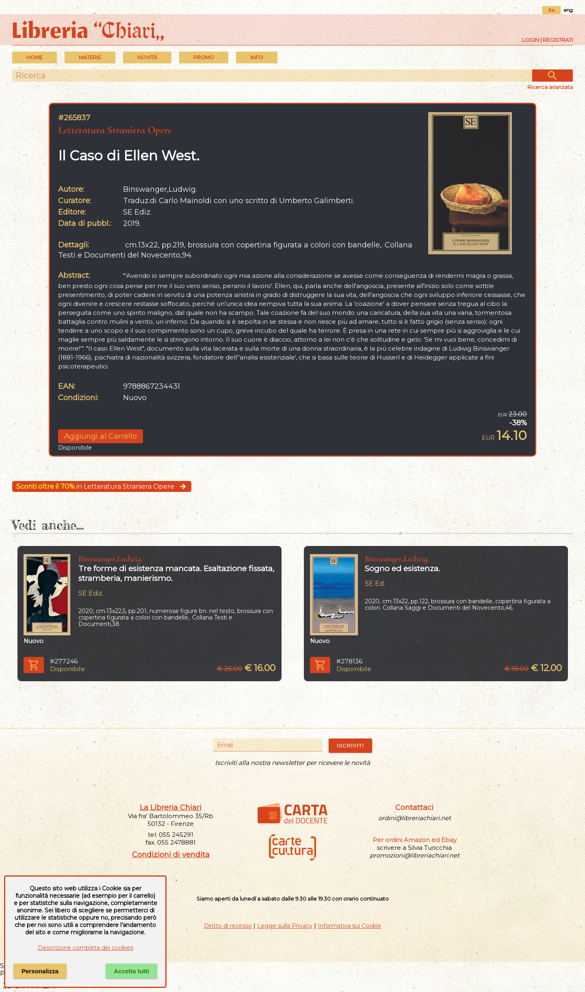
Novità (147, 57)
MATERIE (90, 57)
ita (551, 10)
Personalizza (40, 971)
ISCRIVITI (350, 746)
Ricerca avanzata (550, 87)
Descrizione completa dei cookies (85, 947)
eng (568, 10)
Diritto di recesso (228, 925)
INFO (256, 57)
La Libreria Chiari (171, 807)
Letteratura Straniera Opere (115, 129)
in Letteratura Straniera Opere (101, 486)
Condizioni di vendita (171, 854)
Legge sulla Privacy (284, 925)
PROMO (203, 57)
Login (530, 40)
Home (34, 57)
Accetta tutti (131, 971)
